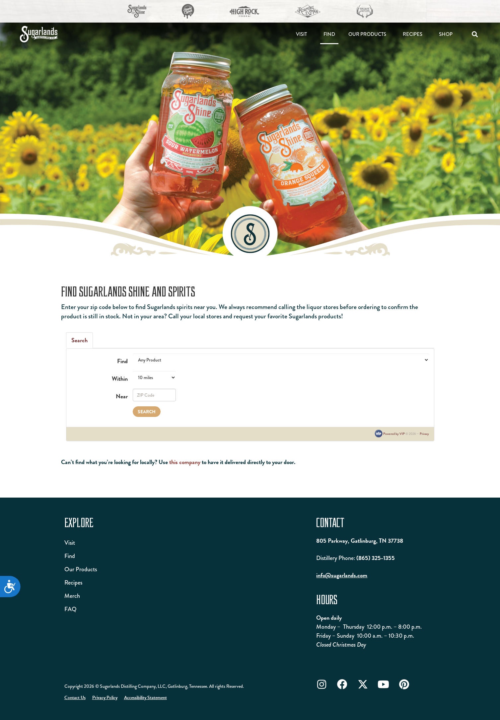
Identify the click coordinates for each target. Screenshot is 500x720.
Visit (301, 34)
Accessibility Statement (145, 697)
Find (329, 34)
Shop (446, 34)
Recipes (412, 34)
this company (184, 461)
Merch (72, 596)
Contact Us (75, 697)
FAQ (70, 609)
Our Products (367, 34)
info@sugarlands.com (341, 575)
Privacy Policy (104, 697)
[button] (474, 34)
